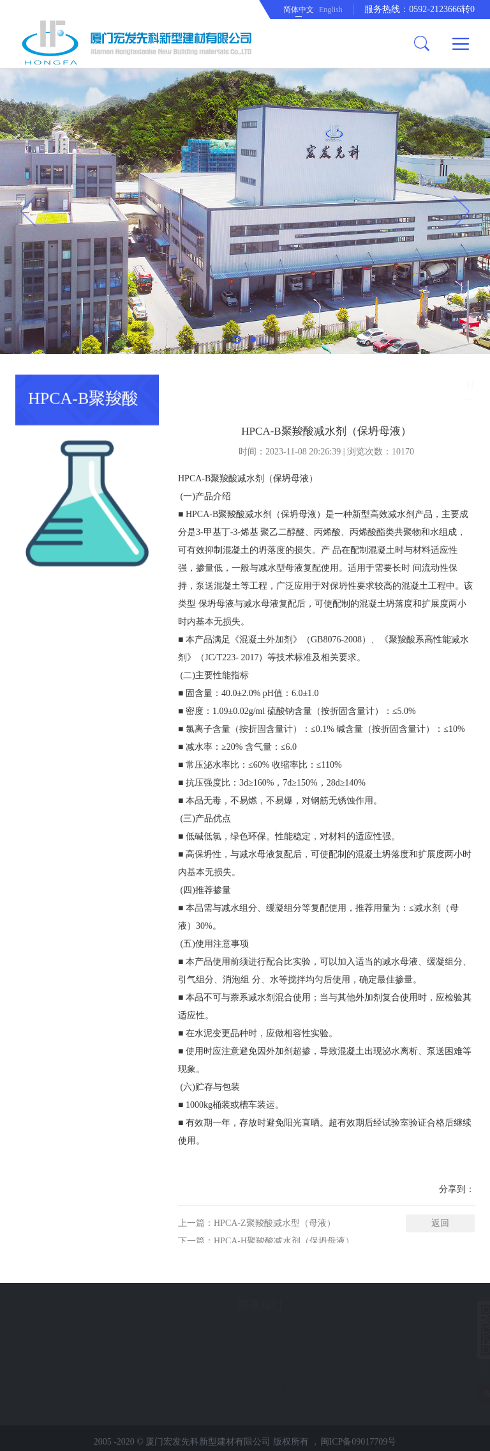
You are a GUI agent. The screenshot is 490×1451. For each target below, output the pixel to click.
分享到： (457, 1238)
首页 (352, 385)
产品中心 (388, 385)
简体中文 (298, 9)
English (331, 9)
